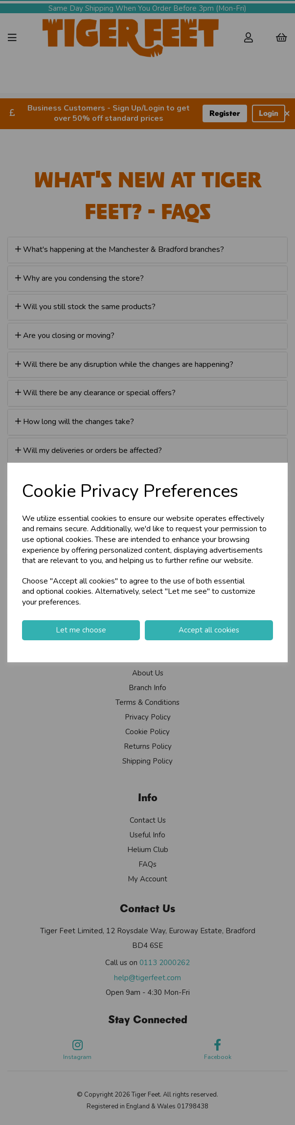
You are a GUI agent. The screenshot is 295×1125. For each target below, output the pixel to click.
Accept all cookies (209, 630)
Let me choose (81, 630)
